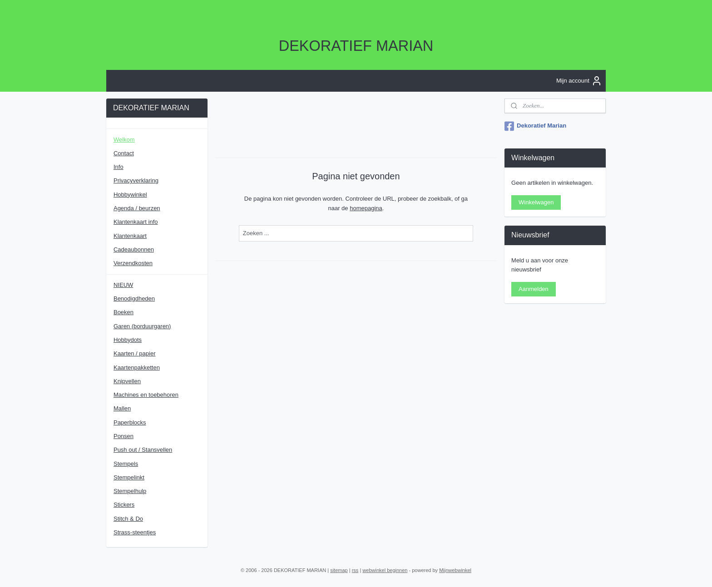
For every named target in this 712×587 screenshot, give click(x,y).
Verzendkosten (133, 263)
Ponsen (124, 436)
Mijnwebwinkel (455, 570)
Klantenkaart (130, 235)
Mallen (122, 408)
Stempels (126, 463)
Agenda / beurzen (137, 208)
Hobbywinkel (130, 194)
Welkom (124, 139)
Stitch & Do (128, 518)
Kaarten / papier (135, 353)
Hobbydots (128, 339)
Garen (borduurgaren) (142, 326)
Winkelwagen (536, 202)
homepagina (366, 207)
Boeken (124, 312)
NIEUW (123, 284)
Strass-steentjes (135, 532)
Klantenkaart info (136, 221)
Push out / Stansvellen (143, 449)
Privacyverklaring (136, 180)
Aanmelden (534, 289)
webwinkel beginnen (384, 570)
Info (119, 166)
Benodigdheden (134, 298)
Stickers (124, 504)
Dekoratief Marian (535, 126)
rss (355, 570)
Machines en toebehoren (146, 394)
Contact (124, 153)
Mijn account (579, 80)
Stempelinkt (129, 477)
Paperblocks (130, 422)
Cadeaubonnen (134, 249)
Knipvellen (127, 381)
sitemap (339, 570)
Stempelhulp (130, 491)
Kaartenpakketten (137, 367)
